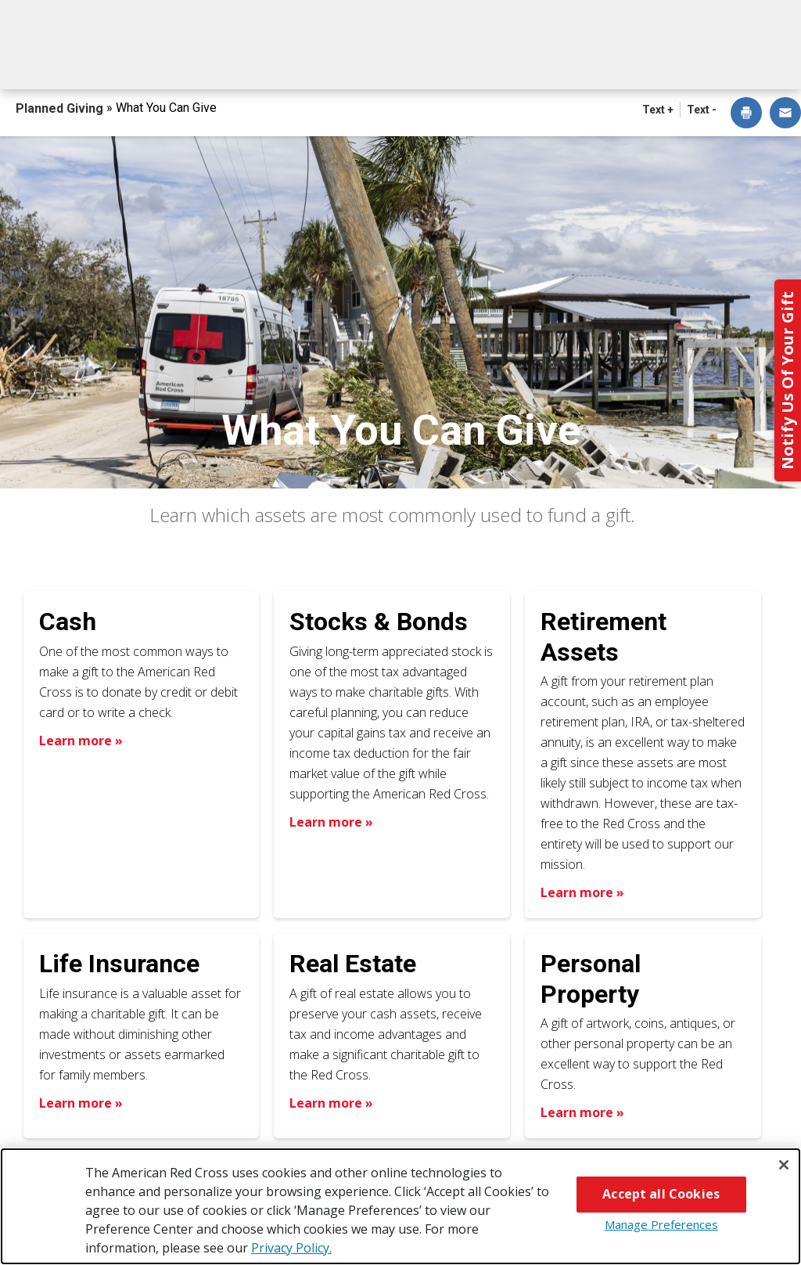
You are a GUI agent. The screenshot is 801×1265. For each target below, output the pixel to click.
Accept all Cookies (661, 1193)
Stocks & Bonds (378, 621)
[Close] (784, 1165)
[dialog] (746, 113)
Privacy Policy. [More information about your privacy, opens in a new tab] (291, 1247)
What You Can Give (286, 60)
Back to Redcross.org (735, 16)
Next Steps (418, 60)
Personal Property (591, 978)
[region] (400, 1206)
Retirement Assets (603, 636)
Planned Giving (61, 108)
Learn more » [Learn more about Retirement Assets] (582, 892)
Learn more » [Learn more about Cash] (81, 740)
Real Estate (352, 963)
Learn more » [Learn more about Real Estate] (331, 1103)
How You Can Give (132, 60)
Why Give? (523, 60)
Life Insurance (119, 963)
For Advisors (633, 60)
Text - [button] (702, 109)
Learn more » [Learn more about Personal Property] (582, 1112)
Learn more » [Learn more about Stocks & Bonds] (331, 822)
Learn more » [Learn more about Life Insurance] (81, 1103)
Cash (67, 621)
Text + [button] (657, 109)
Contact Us (747, 60)
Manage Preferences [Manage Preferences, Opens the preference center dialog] (661, 1224)
